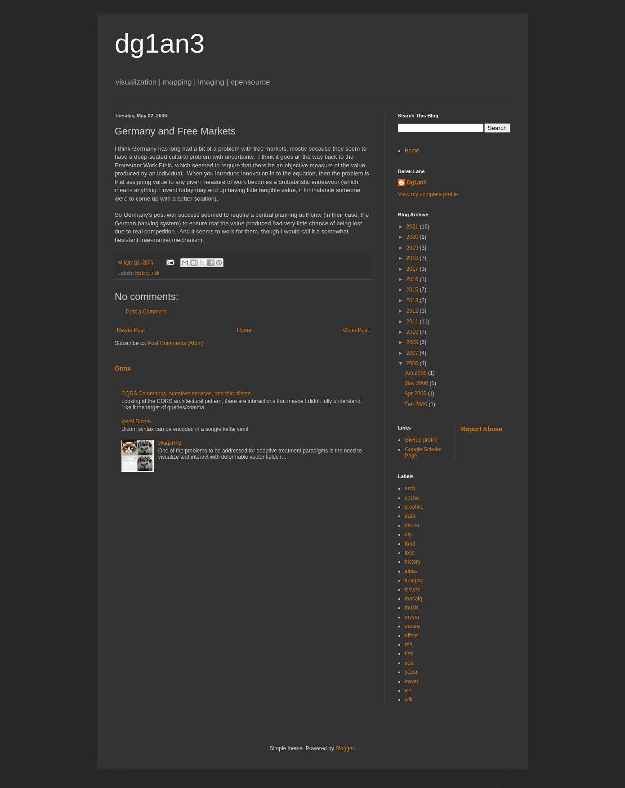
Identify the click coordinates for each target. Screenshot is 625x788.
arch (410, 488)
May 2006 (416, 383)
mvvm (412, 617)
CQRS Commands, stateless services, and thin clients (185, 393)
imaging (414, 580)
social (412, 672)
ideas (411, 571)
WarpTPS (170, 443)
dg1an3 (160, 43)
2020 (413, 237)
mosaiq (413, 598)
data (410, 516)
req (408, 644)
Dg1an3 (416, 182)
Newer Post (131, 330)
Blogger (344, 748)
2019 (413, 248)
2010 (413, 332)
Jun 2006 (416, 373)
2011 (413, 321)
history (142, 273)
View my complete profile (428, 194)
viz (408, 690)
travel (411, 681)
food (410, 544)
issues (412, 590)
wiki (409, 699)
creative (414, 507)
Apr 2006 (416, 393)
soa (409, 663)
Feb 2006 (416, 404)
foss (410, 553)
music (412, 607)
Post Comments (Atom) (175, 343)
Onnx (123, 368)
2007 (413, 353)
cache (412, 498)
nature (412, 626)
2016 (413, 279)
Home (244, 330)
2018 (413, 258)
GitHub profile (421, 440)
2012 (413, 311)
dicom (412, 525)
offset (411, 635)
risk (156, 273)
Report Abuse (481, 429)
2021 (413, 227)
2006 (413, 363)
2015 (413, 290)
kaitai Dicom (136, 421)
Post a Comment (146, 312)
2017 (413, 269)
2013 (413, 300)
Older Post (356, 330)
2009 (413, 342)
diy (408, 534)
